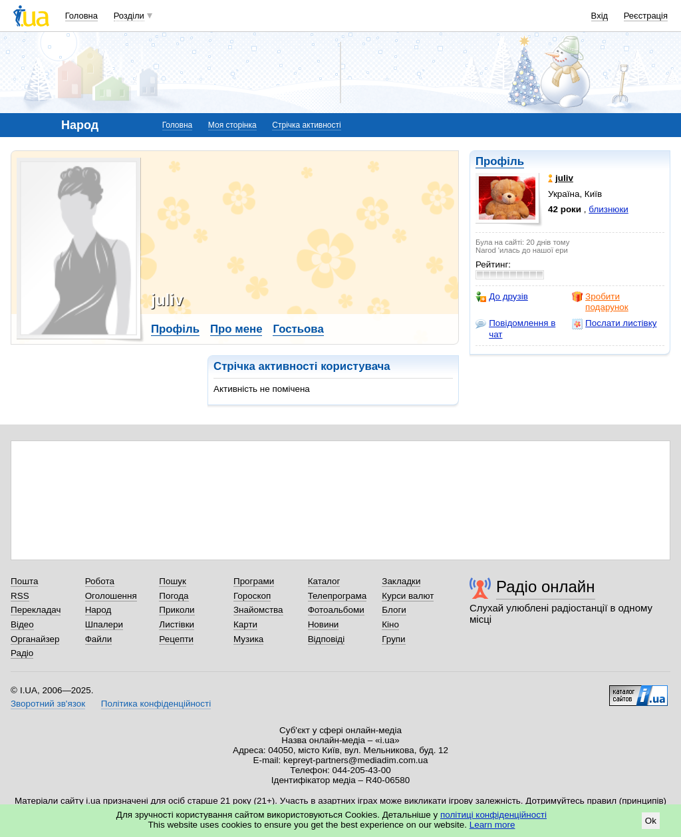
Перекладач (36, 610)
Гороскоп (252, 596)
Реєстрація (646, 16)
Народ (98, 610)
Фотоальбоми (336, 610)
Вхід (600, 16)
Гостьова (298, 329)
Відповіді (326, 639)
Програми (253, 581)
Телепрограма (337, 596)
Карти (245, 624)
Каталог (324, 581)
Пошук (172, 581)
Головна (81, 16)
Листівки (176, 624)
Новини (323, 624)
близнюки (608, 209)
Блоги (394, 610)
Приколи (176, 610)
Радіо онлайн (545, 586)
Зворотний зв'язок (48, 704)
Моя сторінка (232, 125)
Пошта (24, 581)
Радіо (22, 653)
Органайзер (35, 639)
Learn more (492, 825)
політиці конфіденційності (493, 815)
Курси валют (408, 596)
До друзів (502, 296)
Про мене (236, 329)
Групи (393, 639)
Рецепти (176, 639)
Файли (98, 639)
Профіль (500, 161)
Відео (22, 624)
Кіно (390, 624)
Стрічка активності (306, 125)
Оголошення (111, 596)
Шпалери (104, 624)
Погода (173, 596)
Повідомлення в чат (515, 328)
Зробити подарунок (600, 301)
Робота (99, 581)
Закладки (401, 581)
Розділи (129, 16)
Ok (650, 821)
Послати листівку (614, 323)
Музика (248, 639)
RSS (20, 596)
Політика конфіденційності (156, 704)
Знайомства (258, 610)
